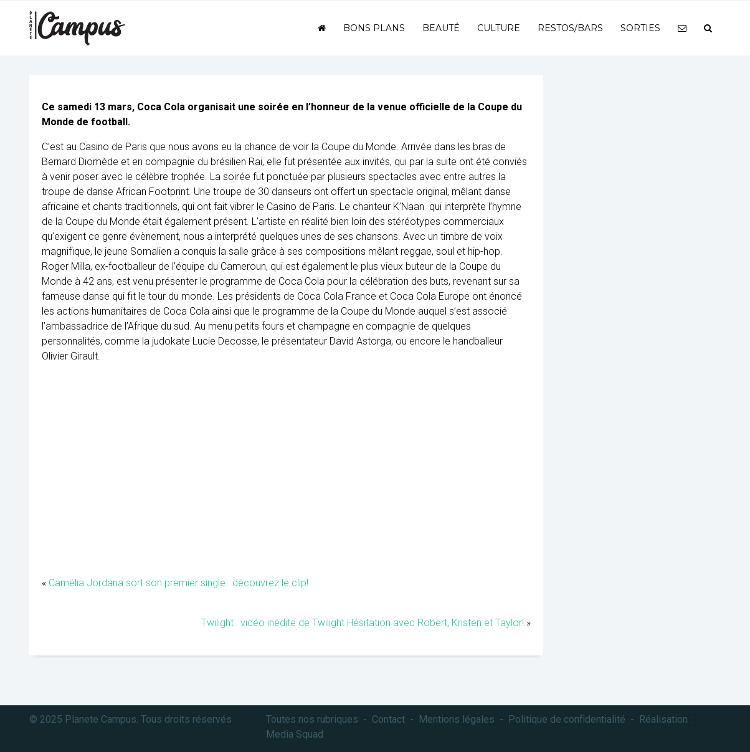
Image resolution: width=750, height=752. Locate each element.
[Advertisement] (286, 476)
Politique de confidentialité (566, 719)
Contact (388, 719)
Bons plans (374, 28)
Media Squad (294, 734)
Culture (498, 28)
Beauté (441, 28)
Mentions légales (457, 719)
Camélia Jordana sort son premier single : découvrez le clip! (178, 583)
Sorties (640, 28)
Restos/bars (570, 28)
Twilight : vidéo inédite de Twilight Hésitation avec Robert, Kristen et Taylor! (362, 623)
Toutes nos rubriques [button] (312, 719)
